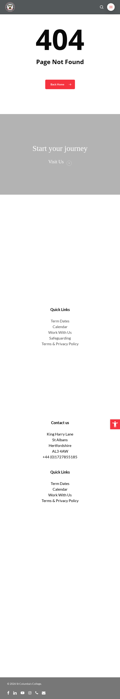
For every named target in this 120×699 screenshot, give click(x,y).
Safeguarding (60, 338)
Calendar (60, 326)
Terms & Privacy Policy (60, 343)
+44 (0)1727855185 (60, 457)
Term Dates (60, 483)
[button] (111, 7)
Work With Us (60, 332)
